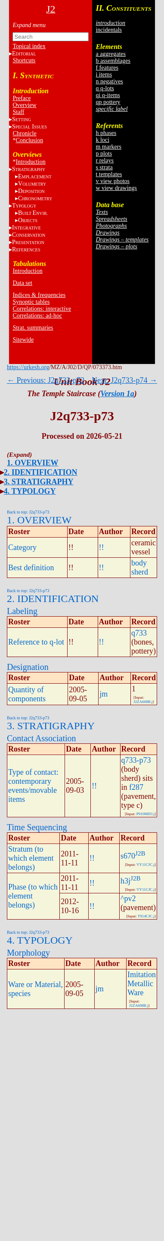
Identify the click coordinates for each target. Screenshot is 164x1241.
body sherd (139, 567)
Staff (18, 112)
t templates (109, 174)
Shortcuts (23, 60)
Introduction (30, 162)
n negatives (109, 81)
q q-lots (105, 88)
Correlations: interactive (41, 309)
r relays (105, 160)
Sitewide (23, 339)
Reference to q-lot (36, 642)
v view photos (113, 181)
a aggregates (111, 54)
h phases (106, 133)
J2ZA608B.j (142, 702)
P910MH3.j (145, 814)
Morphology (28, 952)
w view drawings (116, 188)
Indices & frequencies (38, 295)
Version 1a (117, 393)
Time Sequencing (37, 827)
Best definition (31, 567)
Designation (28, 667)
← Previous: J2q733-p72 (45, 380)
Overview (24, 105)
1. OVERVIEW (32, 462)
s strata (104, 167)
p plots (104, 153)
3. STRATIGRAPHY (39, 481)
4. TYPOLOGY (30, 491)
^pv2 (128, 898)
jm (103, 694)
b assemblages (113, 61)
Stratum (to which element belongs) (30, 858)
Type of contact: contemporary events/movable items (33, 786)
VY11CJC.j (145, 864)
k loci (102, 140)
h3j (125, 881)
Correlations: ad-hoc (37, 315)
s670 (128, 856)
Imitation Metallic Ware (141, 983)
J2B (140, 853)
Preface (21, 98)
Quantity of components (27, 694)
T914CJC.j (146, 916)
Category (22, 547)
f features (107, 67)
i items (104, 74)
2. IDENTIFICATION (40, 472)
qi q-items (108, 95)
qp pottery (108, 102)
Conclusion (29, 140)
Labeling (22, 611)
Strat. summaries (32, 327)
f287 (136, 787)
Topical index (28, 46)
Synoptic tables (31, 302)
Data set (22, 283)
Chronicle (24, 133)
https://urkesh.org (28, 367)
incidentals (109, 30)
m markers (108, 147)
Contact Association (41, 738)
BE (33, 213)
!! (101, 547)
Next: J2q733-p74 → (124, 380)
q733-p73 (136, 760)
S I (29, 126)
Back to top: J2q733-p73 (28, 512)
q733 (139, 633)
